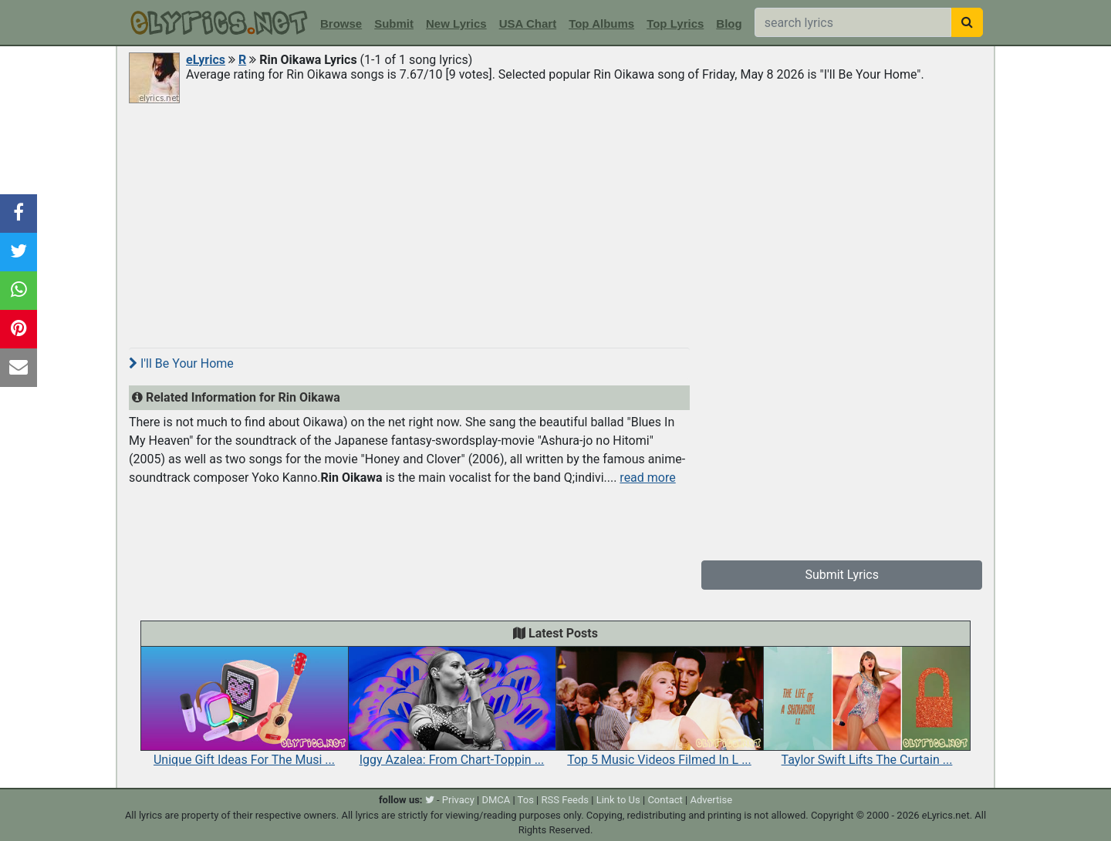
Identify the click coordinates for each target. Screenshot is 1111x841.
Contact (664, 800)
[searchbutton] (967, 22)
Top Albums (601, 23)
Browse (341, 23)
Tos (526, 800)
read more (647, 477)
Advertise (711, 800)
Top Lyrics (675, 23)
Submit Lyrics (842, 574)
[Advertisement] (555, 221)
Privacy (458, 800)
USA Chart (527, 23)
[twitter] (429, 800)
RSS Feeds (565, 800)
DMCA (495, 800)
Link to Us (618, 800)
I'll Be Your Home (181, 363)
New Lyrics (456, 23)
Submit (394, 23)
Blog (728, 23)
